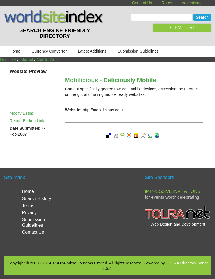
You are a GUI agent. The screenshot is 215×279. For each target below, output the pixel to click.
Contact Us (142, 3)
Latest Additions (92, 51)
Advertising (192, 3)
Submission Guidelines (138, 51)
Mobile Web (47, 59)
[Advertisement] (121, 211)
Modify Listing (22, 113)
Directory (8, 59)
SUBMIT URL (182, 27)
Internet (26, 59)
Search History (36, 198)
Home (15, 51)
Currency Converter (49, 51)
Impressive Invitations (172, 191)
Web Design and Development (178, 224)
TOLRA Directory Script (187, 263)
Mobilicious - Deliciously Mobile (110, 80)
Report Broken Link (27, 121)
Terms (28, 205)
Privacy (29, 212)
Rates (167, 3)
